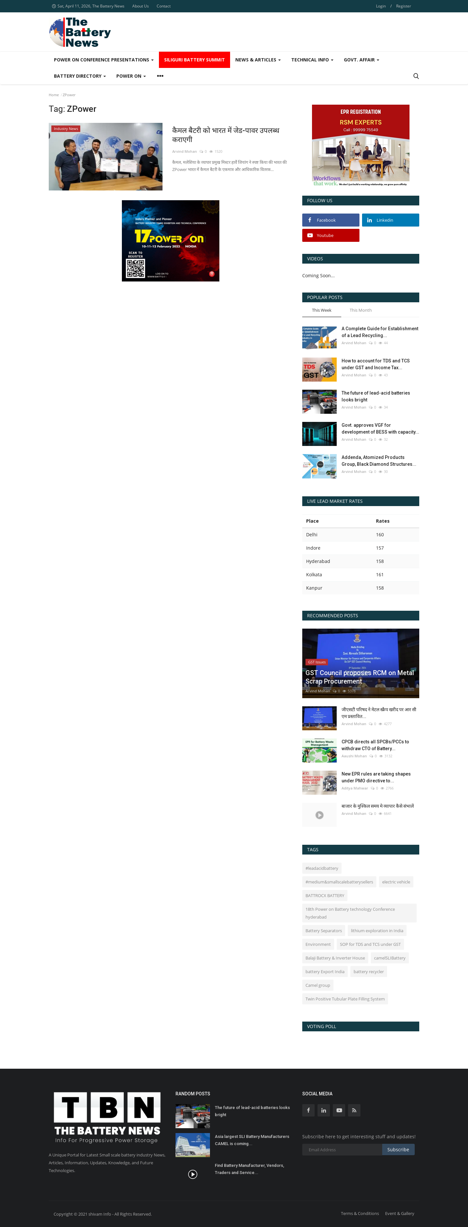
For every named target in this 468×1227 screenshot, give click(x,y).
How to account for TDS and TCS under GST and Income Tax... (376, 364)
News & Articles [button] (258, 60)
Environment (318, 944)
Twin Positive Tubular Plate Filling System (345, 999)
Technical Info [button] (312, 60)
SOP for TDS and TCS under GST (370, 944)
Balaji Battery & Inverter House (335, 958)
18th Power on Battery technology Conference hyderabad (350, 913)
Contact (164, 6)
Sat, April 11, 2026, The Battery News (88, 6)
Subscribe (398, 1149)
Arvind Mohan (184, 151)
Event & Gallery (399, 1213)
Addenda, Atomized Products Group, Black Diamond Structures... (379, 461)
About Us (140, 6)
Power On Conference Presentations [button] (104, 60)
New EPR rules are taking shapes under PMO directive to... (376, 777)
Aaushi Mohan (354, 755)
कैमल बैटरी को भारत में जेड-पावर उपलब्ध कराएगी (225, 135)
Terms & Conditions (360, 1213)
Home (54, 94)
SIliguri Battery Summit (194, 60)
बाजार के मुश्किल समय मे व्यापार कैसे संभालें (378, 806)
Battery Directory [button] (80, 76)
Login (381, 6)
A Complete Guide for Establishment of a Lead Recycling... (380, 332)
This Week (322, 310)
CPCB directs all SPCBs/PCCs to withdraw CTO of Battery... (375, 745)
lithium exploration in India (377, 930)
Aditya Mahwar (355, 788)
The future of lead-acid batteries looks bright (376, 396)
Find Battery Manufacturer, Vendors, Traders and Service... (249, 1169)
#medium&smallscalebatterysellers (339, 882)
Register (403, 6)
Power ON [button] (131, 76)
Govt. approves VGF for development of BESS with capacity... (380, 429)
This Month (361, 310)
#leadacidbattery (322, 868)
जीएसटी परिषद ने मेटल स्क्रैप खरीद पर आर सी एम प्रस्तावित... (379, 713)
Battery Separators (324, 930)
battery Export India (325, 971)
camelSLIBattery (390, 958)
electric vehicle (396, 882)
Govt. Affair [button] (361, 60)
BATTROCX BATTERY (325, 895)
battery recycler (369, 971)
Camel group (318, 985)
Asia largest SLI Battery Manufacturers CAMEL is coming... (252, 1140)
